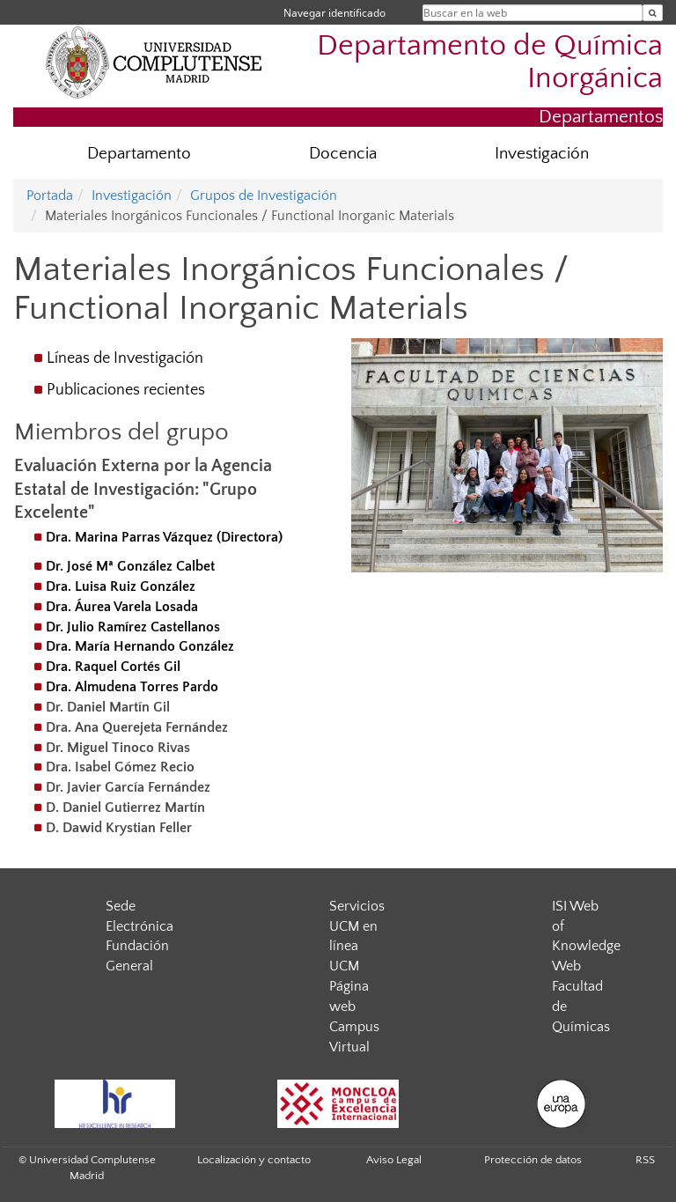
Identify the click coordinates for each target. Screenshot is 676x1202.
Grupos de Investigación (263, 195)
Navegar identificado (334, 12)
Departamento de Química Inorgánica (490, 62)
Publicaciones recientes (126, 390)
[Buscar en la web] (653, 12)
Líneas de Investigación (125, 358)
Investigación (542, 153)
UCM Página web (349, 986)
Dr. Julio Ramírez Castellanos (133, 627)
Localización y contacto (254, 1160)
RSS (645, 1160)
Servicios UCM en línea (357, 926)
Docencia (343, 153)
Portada (49, 195)
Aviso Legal (394, 1160)
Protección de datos (533, 1160)
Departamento (139, 153)
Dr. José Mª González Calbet (130, 566)
